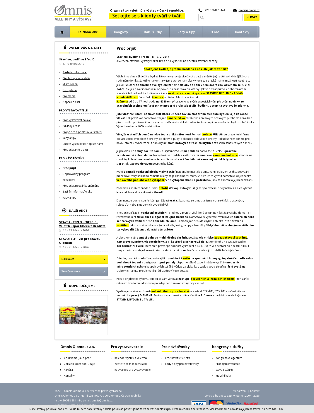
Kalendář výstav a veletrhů (130, 358)
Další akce (67, 259)
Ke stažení (69, 180)
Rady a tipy (69, 138)
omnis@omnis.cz (249, 10)
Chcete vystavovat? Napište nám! (83, 144)
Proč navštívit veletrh (178, 358)
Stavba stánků (224, 370)
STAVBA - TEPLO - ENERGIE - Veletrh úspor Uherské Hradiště (82, 224)
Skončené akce (70, 271)
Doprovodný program (76, 174)
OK (281, 409)
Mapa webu (240, 391)
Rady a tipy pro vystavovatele (132, 370)
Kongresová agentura (229, 358)
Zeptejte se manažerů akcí (130, 364)
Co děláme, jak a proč (77, 358)
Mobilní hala (223, 375)
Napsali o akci (71, 102)
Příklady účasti (71, 126)
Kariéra (68, 370)
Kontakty (69, 375)
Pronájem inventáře (228, 364)
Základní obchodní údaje (79, 364)
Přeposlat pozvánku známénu (81, 186)
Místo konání (70, 84)
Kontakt (254, 391)
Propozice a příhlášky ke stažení (82, 132)
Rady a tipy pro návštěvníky (182, 364)
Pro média (69, 96)
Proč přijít (69, 168)
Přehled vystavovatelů (76, 78)
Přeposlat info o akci (75, 150)
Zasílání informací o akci (77, 191)
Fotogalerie (70, 90)
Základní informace (75, 72)
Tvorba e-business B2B (217, 396)
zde (274, 409)
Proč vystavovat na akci (77, 120)
